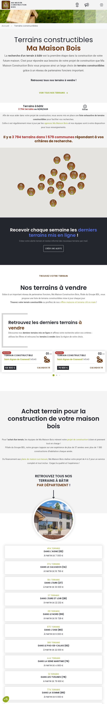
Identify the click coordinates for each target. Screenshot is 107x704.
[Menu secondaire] (85, 107)
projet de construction (77, 439)
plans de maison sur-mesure (34, 459)
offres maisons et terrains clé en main (78, 302)
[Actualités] (86, 5)
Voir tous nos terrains (53, 93)
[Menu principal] (101, 5)
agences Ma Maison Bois (56, 123)
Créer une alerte (53, 248)
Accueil (5, 25)
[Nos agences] (77, 5)
